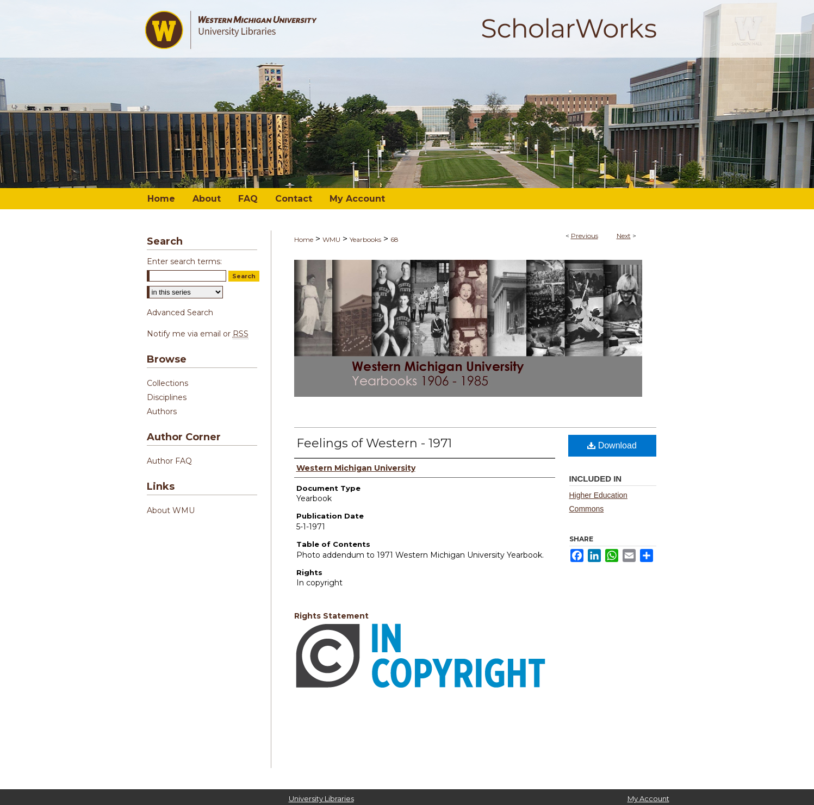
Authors (162, 411)
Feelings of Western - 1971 (374, 443)
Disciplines (167, 397)
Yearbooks (365, 239)
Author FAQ (169, 461)
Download (612, 445)
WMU (331, 239)
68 (394, 239)
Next (624, 236)
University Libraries (321, 798)
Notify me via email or (197, 334)
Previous (584, 236)
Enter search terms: (184, 261)
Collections (167, 383)
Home (303, 239)
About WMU (171, 510)
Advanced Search (180, 312)
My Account (648, 798)
